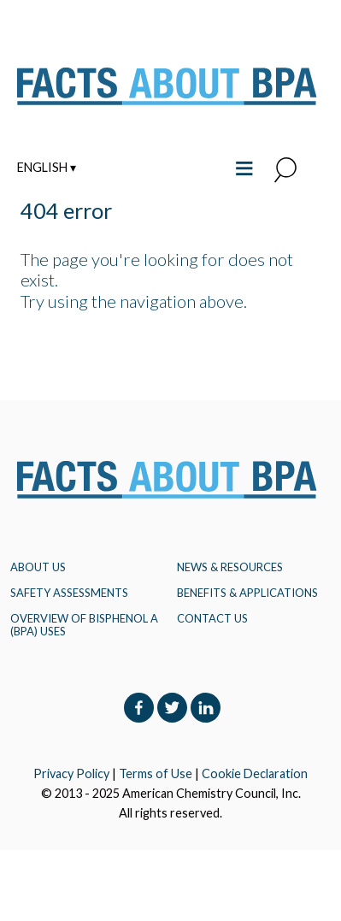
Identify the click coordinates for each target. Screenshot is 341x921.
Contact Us (212, 618)
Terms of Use (155, 773)
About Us (38, 567)
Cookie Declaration (255, 773)
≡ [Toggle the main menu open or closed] (244, 166)
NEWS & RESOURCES (230, 567)
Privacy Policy (71, 773)
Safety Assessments (69, 592)
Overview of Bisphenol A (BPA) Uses (84, 624)
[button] (285, 171)
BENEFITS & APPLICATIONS (247, 592)
